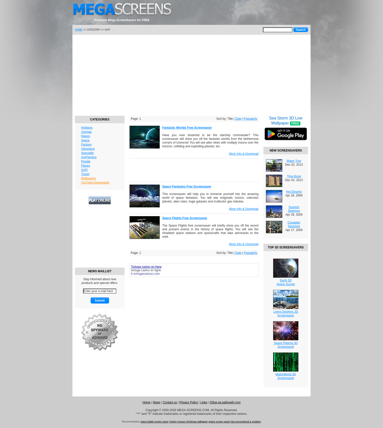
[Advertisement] (191, 74)
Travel (85, 174)
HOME (78, 29)
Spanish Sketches (294, 209)
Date (238, 118)
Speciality (87, 153)
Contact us (170, 402)
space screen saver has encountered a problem (234, 421)
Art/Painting (88, 157)
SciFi (84, 170)
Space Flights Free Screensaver (184, 218)
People (85, 161)
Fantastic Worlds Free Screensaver (187, 127)
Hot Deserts (294, 192)
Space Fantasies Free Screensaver (186, 186)
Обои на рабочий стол (225, 402)
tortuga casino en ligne (146, 270)
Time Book (294, 176)
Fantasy (86, 144)
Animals (86, 132)
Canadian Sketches (293, 224)
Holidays (87, 127)
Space (85, 140)
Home (146, 402)
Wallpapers (88, 178)
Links (203, 402)
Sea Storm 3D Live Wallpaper (285, 131)
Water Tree (294, 161)
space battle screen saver (154, 421)
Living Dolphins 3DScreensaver (285, 313)
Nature (85, 136)
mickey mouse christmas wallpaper (188, 421)
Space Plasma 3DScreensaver (286, 345)
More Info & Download (243, 154)
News (156, 402)
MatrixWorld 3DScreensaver (286, 376)
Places (85, 165)
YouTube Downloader (95, 182)
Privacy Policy (188, 402)
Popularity (250, 118)
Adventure (88, 149)
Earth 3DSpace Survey (286, 282)
